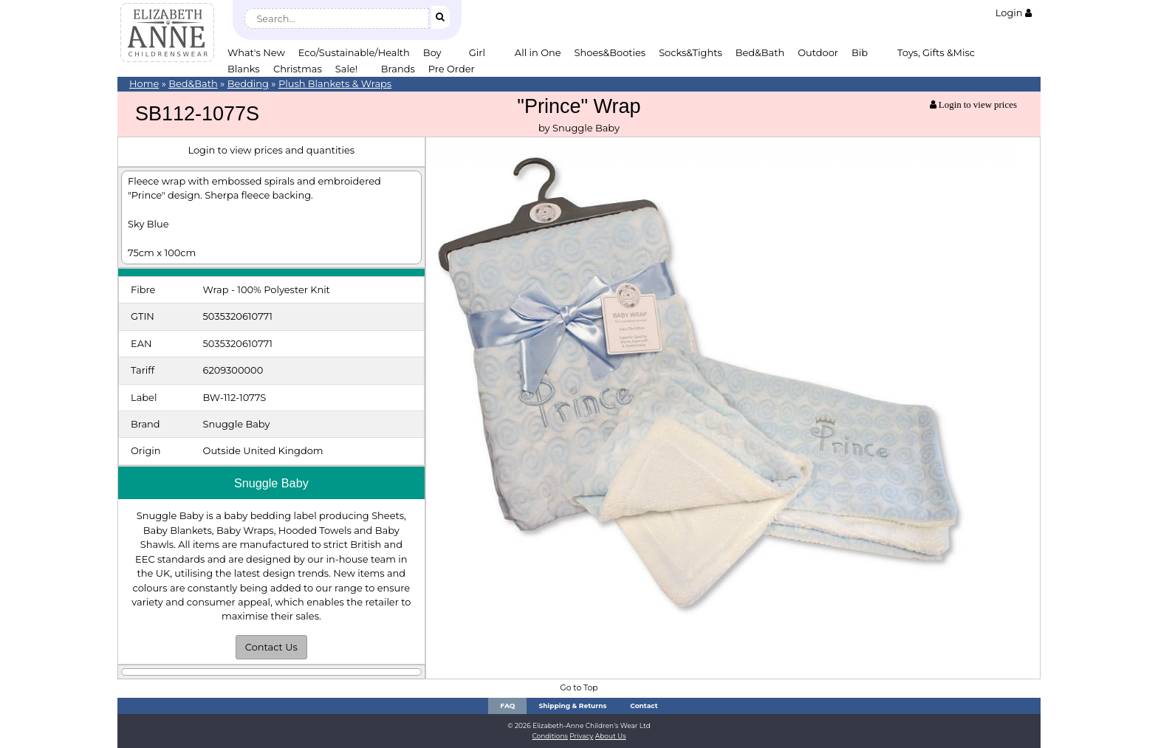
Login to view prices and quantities (271, 150)
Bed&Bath (760, 52)
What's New (256, 52)
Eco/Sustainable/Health (354, 52)
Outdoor (818, 52)
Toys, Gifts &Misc (936, 52)
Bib (860, 52)
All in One (538, 52)
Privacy (581, 736)
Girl (477, 52)
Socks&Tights (690, 52)
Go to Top (578, 688)
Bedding (248, 83)
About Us (610, 736)
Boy (432, 52)
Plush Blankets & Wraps (334, 83)
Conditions (550, 736)
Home (144, 83)
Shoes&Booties (610, 52)
